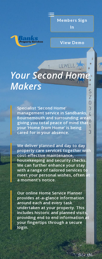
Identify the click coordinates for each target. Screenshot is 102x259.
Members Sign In (72, 24)
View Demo (72, 42)
